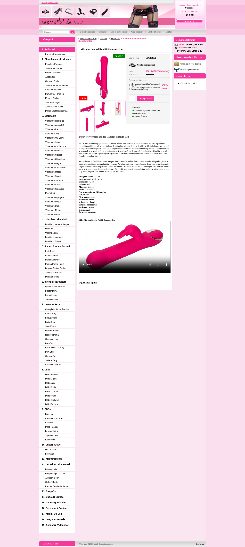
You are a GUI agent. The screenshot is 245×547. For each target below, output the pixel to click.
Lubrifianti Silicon (53, 241)
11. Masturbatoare (52, 458)
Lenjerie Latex (51, 431)
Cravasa (49, 423)
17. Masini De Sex (52, 513)
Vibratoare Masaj (53, 172)
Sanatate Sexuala (53, 90)
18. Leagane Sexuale (53, 519)
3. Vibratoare (49, 116)
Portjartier (49, 352)
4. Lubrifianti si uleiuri (54, 219)
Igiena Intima (51, 295)
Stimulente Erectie (53, 68)
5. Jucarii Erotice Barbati (56, 246)
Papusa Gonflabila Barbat (57, 486)
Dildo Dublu (50, 387)
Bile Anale (49, 454)
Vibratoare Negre (53, 163)
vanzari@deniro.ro (194, 44)
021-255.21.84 (190, 47)
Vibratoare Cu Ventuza (55, 146)
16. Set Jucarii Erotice (54, 508)
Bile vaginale (51, 469)
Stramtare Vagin (52, 102)
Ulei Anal (49, 228)
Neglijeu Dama (52, 335)
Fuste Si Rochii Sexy (54, 347)
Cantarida (200, 544)
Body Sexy (50, 322)
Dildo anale (50, 383)
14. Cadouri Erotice (53, 497)
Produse (103, 38)
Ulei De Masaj (51, 233)
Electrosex (50, 440)
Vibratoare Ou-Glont (54, 138)
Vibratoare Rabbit (53, 129)
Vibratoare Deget (53, 202)
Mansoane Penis (52, 260)
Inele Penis (50, 251)
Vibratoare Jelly (52, 133)
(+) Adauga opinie (88, 282)
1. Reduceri (48, 49)
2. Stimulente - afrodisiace (56, 59)
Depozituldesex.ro (88, 38)
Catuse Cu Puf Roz (54, 418)
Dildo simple (50, 396)
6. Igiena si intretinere (54, 281)
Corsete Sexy (51, 356)
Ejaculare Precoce (53, 64)
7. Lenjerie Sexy (51, 304)
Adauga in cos (146, 98)
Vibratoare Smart (53, 176)
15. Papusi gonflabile (54, 502)
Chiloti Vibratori (52, 482)
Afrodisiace (50, 77)
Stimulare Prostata (53, 272)
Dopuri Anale (51, 449)
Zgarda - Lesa (51, 435)
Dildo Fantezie (51, 404)
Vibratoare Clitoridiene (55, 159)
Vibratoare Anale (52, 142)
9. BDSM (47, 409)
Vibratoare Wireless (54, 150)
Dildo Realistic (51, 374)
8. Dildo (46, 369)
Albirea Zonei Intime (54, 107)
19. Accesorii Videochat (55, 525)
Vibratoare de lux (53, 214)
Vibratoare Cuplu (53, 185)
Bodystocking (51, 318)
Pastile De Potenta (53, 73)
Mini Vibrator (51, 193)
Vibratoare (115, 38)
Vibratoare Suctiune (54, 180)
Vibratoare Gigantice (54, 189)
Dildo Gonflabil (52, 400)
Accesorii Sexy (52, 478)
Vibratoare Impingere (54, 197)
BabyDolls (49, 343)
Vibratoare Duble (53, 206)
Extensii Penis (51, 255)
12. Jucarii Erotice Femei (56, 464)
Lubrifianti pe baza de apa (57, 224)
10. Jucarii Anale (51, 444)
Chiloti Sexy (50, 313)
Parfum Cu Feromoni (54, 94)
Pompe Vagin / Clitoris (55, 473)
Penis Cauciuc (51, 391)
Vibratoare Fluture (53, 210)
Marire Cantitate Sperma (56, 111)
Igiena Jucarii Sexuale (55, 287)
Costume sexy (51, 339)
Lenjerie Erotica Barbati (56, 268)
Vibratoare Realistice (54, 121)
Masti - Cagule (51, 427)
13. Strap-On (49, 491)
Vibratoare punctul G (54, 125)
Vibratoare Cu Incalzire (55, 168)
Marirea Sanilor (52, 98)
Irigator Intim (51, 291)
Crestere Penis (52, 81)
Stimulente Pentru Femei (56, 85)
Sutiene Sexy (51, 360)
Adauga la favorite (50, 2)
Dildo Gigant (50, 379)
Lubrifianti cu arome (54, 237)
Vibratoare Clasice (53, 155)
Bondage (49, 414)
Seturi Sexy (50, 326)
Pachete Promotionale (55, 54)
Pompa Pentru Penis (54, 264)
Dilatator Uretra (52, 277)
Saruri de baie (51, 299)
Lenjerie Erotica (52, 330)
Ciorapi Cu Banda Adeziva (57, 309)
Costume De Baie (53, 364)
